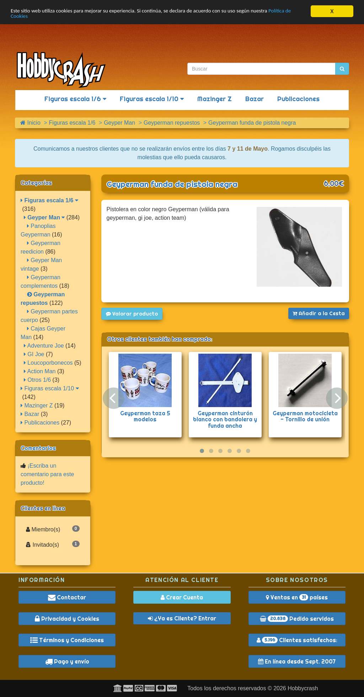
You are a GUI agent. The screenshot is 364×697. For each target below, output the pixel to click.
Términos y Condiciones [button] (67, 640)
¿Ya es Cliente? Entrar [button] (182, 618)
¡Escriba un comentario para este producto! (47, 474)
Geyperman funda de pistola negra (172, 184)
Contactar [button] (67, 597)
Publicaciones (298, 99)
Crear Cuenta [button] (182, 597)
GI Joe (34, 354)
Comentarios (38, 448)
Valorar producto (132, 314)
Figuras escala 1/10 (152, 99)
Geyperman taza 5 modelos (145, 416)
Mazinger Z (214, 99)
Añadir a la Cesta (319, 313)
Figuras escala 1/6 (75, 99)
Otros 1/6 (37, 380)
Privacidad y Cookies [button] (67, 618)
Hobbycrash (303, 688)
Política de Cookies (34, 17)
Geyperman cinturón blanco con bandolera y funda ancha (225, 419)
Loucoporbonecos (48, 363)
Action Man (40, 371)
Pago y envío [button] (67, 661)
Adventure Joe (44, 346)
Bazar (254, 99)
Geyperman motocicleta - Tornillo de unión (305, 416)
